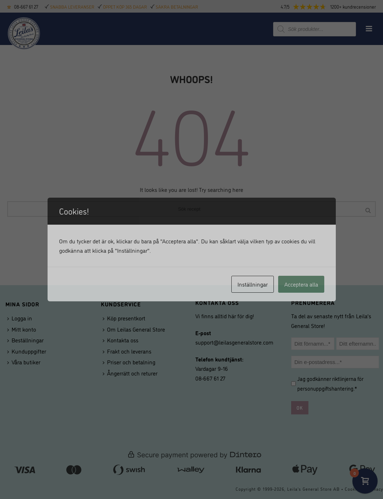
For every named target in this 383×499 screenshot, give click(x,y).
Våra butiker (23, 362)
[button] (334, 7)
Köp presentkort (124, 318)
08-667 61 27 (26, 6)
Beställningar (25, 340)
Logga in (19, 318)
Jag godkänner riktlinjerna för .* (330, 383)
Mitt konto (21, 329)
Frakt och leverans (127, 351)
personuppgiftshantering (325, 388)
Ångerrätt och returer (130, 373)
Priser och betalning (129, 362)
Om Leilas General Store (134, 329)
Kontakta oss (120, 340)
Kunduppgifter (26, 351)
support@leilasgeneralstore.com (234, 342)
